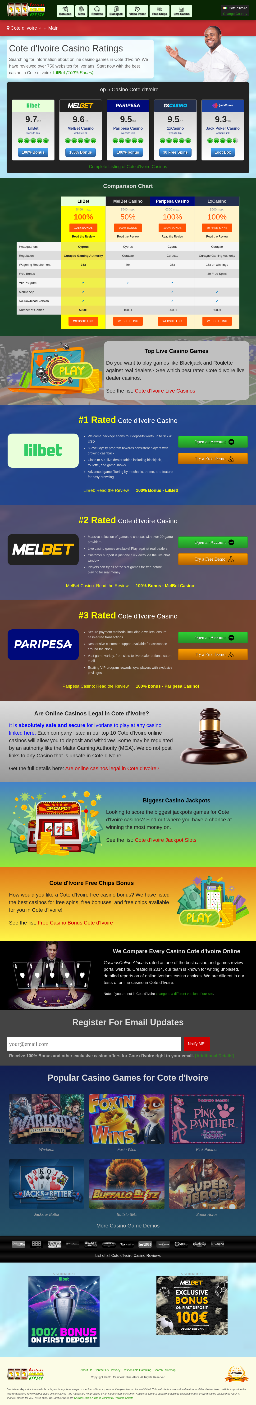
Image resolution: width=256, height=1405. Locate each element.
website (83, 321)
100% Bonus (33, 152)
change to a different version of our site (184, 994)
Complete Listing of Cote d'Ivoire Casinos (128, 166)
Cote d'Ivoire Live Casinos (165, 391)
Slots (81, 14)
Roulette (97, 14)
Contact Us (102, 1370)
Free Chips (159, 14)
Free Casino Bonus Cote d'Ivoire (75, 923)
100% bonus (128, 152)
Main (53, 28)
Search (158, 1370)
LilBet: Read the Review (106, 490)
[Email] (94, 1044)
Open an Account (210, 441)
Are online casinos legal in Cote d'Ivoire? (112, 768)
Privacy (115, 1370)
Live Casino (181, 14)
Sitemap (170, 1370)
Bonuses (65, 14)
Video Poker (137, 14)
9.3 (221, 119)
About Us (86, 1370)
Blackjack (116, 14)
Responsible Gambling (137, 1370)
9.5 (126, 119)
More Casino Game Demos (128, 1226)
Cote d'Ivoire (24, 28)
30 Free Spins (175, 152)
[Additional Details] (214, 1055)
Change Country (235, 14)
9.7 (31, 119)
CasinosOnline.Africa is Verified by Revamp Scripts (103, 1397)
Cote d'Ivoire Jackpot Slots (166, 840)
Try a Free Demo (210, 458)
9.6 (79, 119)
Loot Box (223, 152)
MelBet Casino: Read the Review (97, 585)
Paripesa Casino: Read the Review (96, 686)
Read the (83, 236)
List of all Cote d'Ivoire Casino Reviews (128, 1256)
